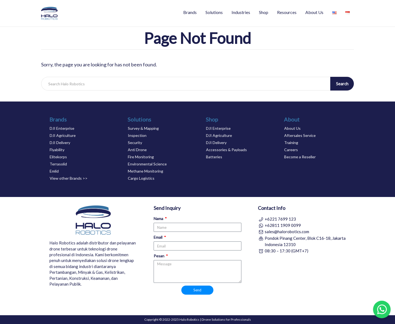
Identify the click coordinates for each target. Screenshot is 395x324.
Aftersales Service (300, 135)
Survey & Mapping (143, 128)
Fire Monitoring (141, 156)
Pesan (159, 255)
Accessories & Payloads (226, 149)
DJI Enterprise (62, 128)
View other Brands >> (69, 178)
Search (342, 83)
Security (135, 142)
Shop (263, 12)
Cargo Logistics (141, 178)
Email (158, 237)
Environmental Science (147, 164)
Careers (291, 149)
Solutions (214, 12)
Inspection (137, 135)
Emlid (54, 171)
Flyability (57, 149)
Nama (159, 218)
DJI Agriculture (63, 135)
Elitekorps (58, 156)
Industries (241, 12)
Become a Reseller (300, 156)
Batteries (214, 156)
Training (291, 142)
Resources (287, 12)
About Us (314, 12)
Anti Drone (137, 149)
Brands (190, 12)
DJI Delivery (60, 142)
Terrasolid (58, 164)
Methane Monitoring (145, 171)
